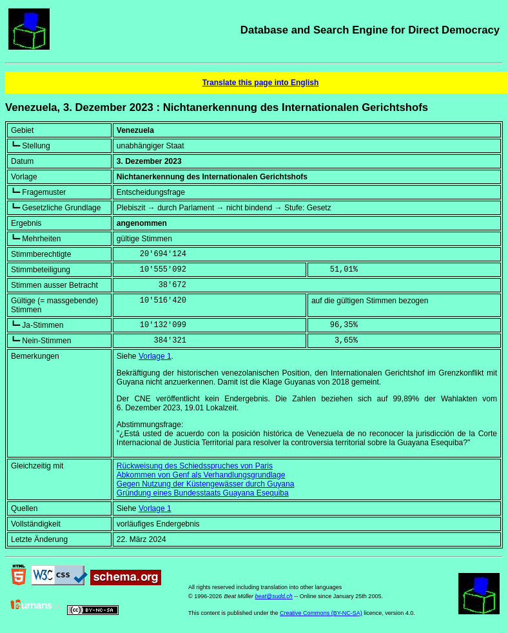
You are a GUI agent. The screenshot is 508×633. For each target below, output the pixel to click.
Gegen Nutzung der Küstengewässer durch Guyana (206, 483)
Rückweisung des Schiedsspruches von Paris (195, 465)
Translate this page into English (260, 82)
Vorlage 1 (155, 356)
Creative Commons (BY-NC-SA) (321, 613)
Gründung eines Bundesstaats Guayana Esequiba (203, 492)
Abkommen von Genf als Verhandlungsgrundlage (201, 474)
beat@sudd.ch (274, 596)
